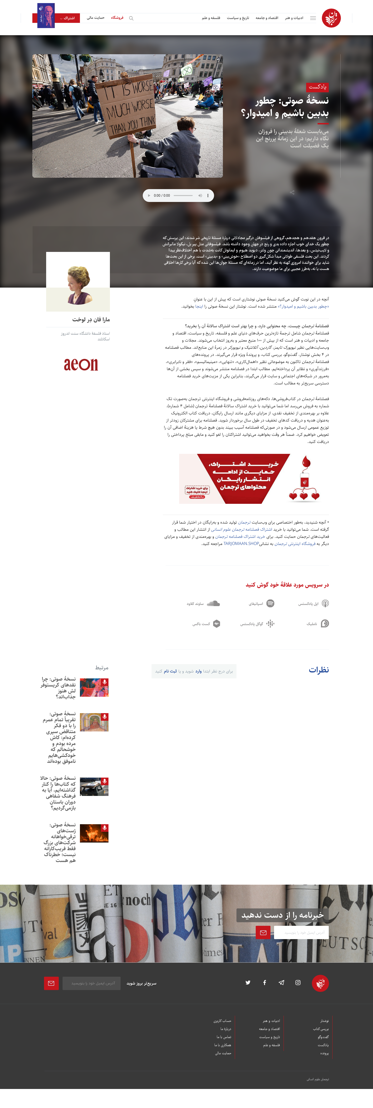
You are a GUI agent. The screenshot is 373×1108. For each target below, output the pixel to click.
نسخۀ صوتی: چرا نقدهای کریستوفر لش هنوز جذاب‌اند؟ (58, 688)
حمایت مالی (95, 18)
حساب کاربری (222, 1021)
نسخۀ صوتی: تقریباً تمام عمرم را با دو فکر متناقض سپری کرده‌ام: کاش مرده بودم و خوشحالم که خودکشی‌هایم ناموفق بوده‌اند (59, 737)
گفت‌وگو (323, 1037)
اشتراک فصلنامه (241, 529)
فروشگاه (117, 18)
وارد (198, 671)
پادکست (323, 1045)
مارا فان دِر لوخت (91, 319)
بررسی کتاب (321, 1029)
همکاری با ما (222, 1045)
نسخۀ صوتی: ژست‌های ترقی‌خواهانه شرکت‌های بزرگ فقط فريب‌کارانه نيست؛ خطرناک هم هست (60, 842)
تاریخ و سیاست (238, 18)
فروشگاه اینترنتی (295, 543)
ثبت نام (170, 671)
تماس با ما (224, 1037)
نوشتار (324, 1021)
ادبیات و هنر (294, 18)
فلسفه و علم (211, 18)
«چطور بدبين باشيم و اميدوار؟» (303, 306)
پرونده (324, 1053)
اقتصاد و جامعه (267, 18)
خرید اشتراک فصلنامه (239, 536)
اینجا (199, 306)
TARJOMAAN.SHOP (241, 543)
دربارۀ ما (226, 1029)
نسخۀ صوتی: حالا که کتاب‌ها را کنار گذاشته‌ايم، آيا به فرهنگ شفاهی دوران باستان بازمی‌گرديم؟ (58, 793)
